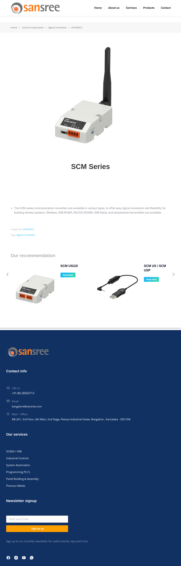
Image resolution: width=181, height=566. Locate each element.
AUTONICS (28, 229)
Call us (16, 360)
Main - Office (19, 386)
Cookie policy (142, 556)
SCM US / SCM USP (135, 266)
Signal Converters (25, 234)
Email (15, 374)
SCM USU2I (45, 266)
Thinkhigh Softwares (96, 556)
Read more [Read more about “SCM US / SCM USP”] (128, 275)
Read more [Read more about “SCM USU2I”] (45, 275)
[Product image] (21, 274)
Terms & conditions (164, 556)
